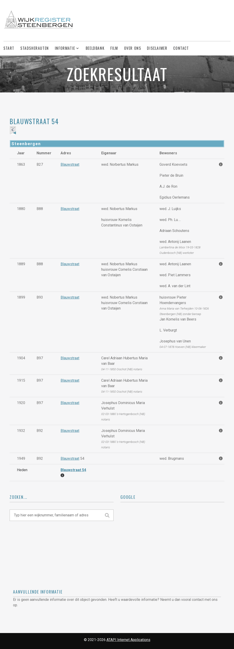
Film (114, 48)
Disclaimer (157, 48)
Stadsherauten (34, 48)
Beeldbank (95, 48)
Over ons (132, 48)
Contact (181, 48)
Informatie (65, 48)
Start (8, 48)
